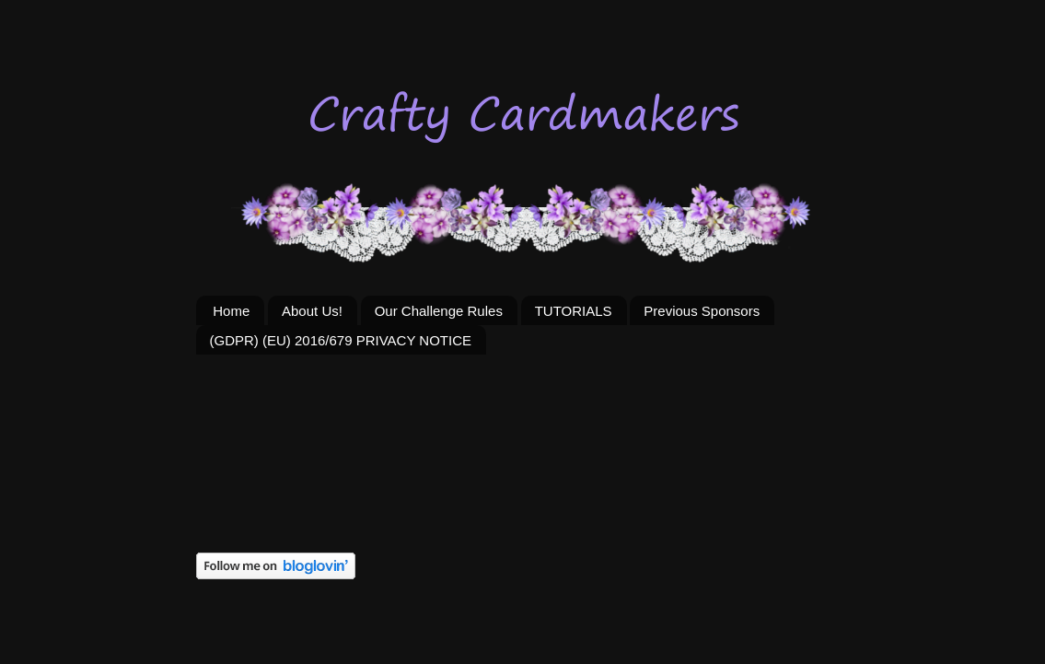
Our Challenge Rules (439, 311)
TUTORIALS (573, 311)
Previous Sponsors (702, 311)
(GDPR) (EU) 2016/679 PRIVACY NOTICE (341, 340)
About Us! (312, 311)
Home (231, 311)
